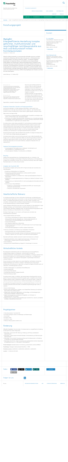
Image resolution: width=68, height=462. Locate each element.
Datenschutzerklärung (52, 459)
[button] (13, 445)
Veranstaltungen (59, 16)
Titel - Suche (63, 3)
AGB (42, 459)
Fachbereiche (36, 16)
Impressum (62, 459)
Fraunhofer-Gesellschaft (30, 8)
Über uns (27, 16)
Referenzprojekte (48, 16)
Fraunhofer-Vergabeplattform (31, 459)
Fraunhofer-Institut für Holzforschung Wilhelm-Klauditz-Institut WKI (10, 9)
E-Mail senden (50, 49)
